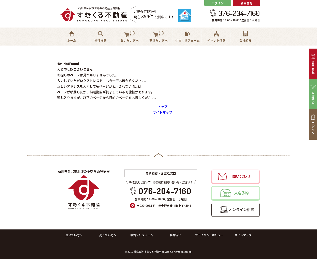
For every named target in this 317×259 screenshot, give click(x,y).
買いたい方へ (73, 235)
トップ (162, 106)
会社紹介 (175, 235)
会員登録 (246, 3)
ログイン (218, 3)
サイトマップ (162, 112)
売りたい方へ (107, 235)
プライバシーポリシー (209, 235)
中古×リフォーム (141, 235)
